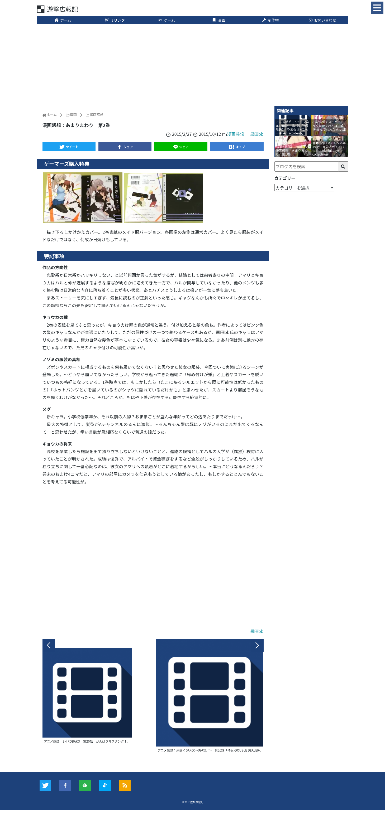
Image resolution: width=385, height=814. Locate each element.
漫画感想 (235, 134)
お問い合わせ (322, 20)
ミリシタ (114, 20)
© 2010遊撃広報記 (192, 806)
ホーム (62, 20)
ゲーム (166, 20)
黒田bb (257, 134)
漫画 (218, 20)
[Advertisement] (192, 64)
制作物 (270, 20)
